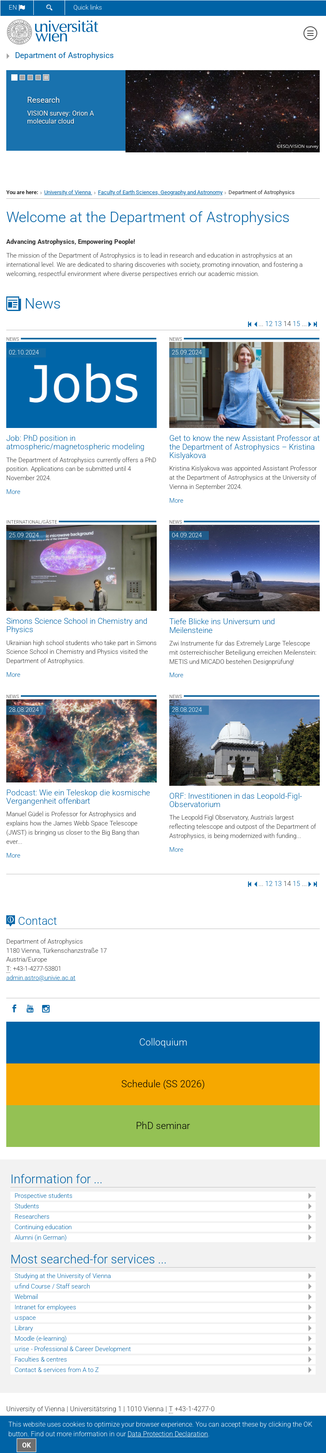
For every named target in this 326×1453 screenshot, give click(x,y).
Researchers (32, 1216)
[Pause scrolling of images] (46, 77)
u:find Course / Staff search (52, 1286)
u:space (25, 1317)
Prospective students (44, 1196)
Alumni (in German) (41, 1237)
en (17, 7)
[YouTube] (30, 1008)
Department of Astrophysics (64, 55)
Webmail (26, 1297)
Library (24, 1328)
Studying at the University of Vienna (63, 1276)
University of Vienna (68, 192)
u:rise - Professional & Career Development (73, 1349)
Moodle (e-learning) (41, 1338)
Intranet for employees (45, 1307)
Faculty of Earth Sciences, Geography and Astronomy (160, 192)
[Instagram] (46, 1008)
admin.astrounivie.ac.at (40, 978)
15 (296, 324)
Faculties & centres (41, 1359)
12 (269, 324)
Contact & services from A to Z (57, 1370)
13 (278, 324)
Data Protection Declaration (168, 1434)
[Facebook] (14, 1008)
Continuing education (43, 1227)
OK (26, 1445)
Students (27, 1206)
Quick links (87, 7)
